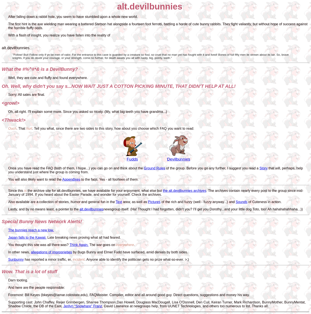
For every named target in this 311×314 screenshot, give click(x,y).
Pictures (154, 202)
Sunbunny (16, 259)
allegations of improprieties (51, 252)
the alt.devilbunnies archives (184, 191)
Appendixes (71, 179)
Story (263, 168)
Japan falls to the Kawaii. (27, 237)
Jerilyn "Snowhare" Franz (82, 306)
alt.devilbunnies (91, 209)
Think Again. (79, 245)
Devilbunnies (178, 159)
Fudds (132, 159)
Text (119, 202)
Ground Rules (154, 168)
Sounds (241, 202)
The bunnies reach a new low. (31, 230)
